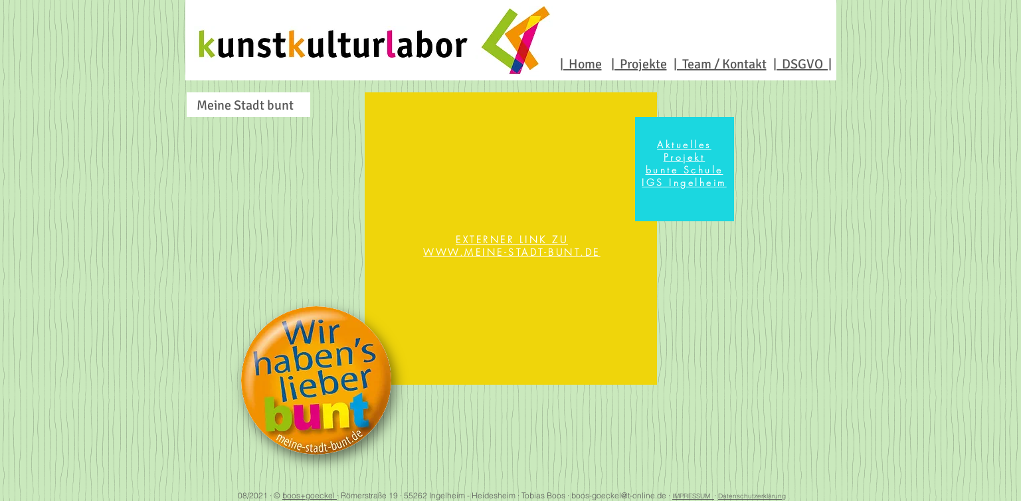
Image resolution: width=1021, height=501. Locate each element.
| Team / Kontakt (720, 64)
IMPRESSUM (693, 496)
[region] (511, 238)
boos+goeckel (309, 495)
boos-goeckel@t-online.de (618, 495)
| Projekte (639, 64)
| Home (581, 64)
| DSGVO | (802, 64)
